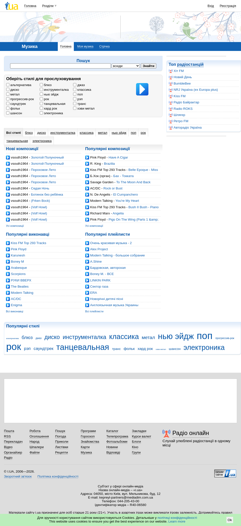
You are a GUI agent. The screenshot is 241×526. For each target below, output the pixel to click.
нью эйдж (49, 94)
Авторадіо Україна (185, 128)
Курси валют (141, 436)
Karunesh (18, 255)
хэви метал (83, 108)
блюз (46, 85)
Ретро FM (178, 121)
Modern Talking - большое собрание (117, 255)
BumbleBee (180, 84)
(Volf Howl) (39, 207)
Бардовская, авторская (108, 268)
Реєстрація (228, 6)
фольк (13, 108)
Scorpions (18, 274)
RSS (7, 436)
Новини (112, 447)
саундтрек (16, 104)
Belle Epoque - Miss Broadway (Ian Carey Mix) (121, 172)
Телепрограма (117, 436)
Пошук (60, 431)
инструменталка (54, 89)
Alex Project (99, 249)
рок (44, 99)
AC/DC (95, 188)
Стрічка (104, 46)
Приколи (61, 441)
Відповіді (113, 452)
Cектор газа (99, 286)
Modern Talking (101, 201)
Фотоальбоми (116, 441)
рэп (77, 99)
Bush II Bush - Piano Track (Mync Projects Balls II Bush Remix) (122, 209)
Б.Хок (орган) (100, 176)
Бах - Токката (123, 176)
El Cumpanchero (125, 194)
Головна (30, 6)
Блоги (136, 441)
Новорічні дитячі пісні (106, 299)
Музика (86, 452)
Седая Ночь (40, 188)
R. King (95, 163)
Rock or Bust (112, 188)
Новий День (180, 77)
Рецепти (61, 452)
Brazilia (109, 163)
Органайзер (13, 452)
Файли (35, 452)
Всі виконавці (14, 311)
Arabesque (19, 268)
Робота (35, 431)
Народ (35, 441)
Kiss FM (177, 96)
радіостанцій (190, 64)
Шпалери (37, 447)
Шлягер (177, 115)
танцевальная (52, 104)
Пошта (9, 431)
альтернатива (18, 85)
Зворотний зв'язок (18, 476)
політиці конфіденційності (177, 518)
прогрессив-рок (20, 99)
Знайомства (90, 441)
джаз (79, 85)
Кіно (135, 447)
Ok (230, 520)
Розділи (48, 6)
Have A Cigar (118, 157)
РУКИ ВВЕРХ (21, 280)
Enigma (16, 305)
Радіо (8, 457)
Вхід (211, 6)
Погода (60, 436)
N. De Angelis (100, 194)
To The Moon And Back (133, 182)
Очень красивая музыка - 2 (111, 243)
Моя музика (85, 46)
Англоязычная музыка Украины (114, 305)
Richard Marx (100, 213)
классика (82, 89)
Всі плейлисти (94, 311)
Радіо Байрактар (184, 102)
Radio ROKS (181, 109)
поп (78, 94)
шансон (14, 113)
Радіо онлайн (190, 433)
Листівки (61, 447)
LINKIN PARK (100, 280)
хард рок (48, 108)
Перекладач (13, 441)
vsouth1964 (19, 157)
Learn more (176, 521)
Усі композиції (15, 225)
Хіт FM (176, 71)
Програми (88, 431)
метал (13, 94)
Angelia (118, 213)
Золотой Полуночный (47, 157)
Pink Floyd (98, 157)
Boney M (17, 261)
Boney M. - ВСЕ (102, 274)
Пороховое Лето (43, 170)
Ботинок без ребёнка (47, 194)
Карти (85, 447)
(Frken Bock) (40, 201)
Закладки (139, 431)
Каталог (112, 431)
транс (79, 104)
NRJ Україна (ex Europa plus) (193, 90)
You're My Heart (127, 201)
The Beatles (20, 286)
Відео (8, 447)
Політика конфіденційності (58, 476)
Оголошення (39, 436)
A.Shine (96, 261)
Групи (136, 452)
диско (12, 89)
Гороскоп (88, 436)
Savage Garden (101, 182)
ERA (93, 293)
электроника (51, 113)
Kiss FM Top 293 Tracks (107, 170)
